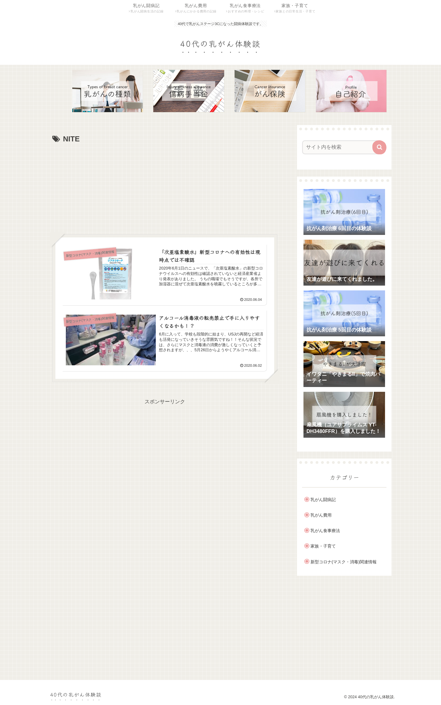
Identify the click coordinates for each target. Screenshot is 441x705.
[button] (379, 147)
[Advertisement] (164, 187)
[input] (341, 147)
